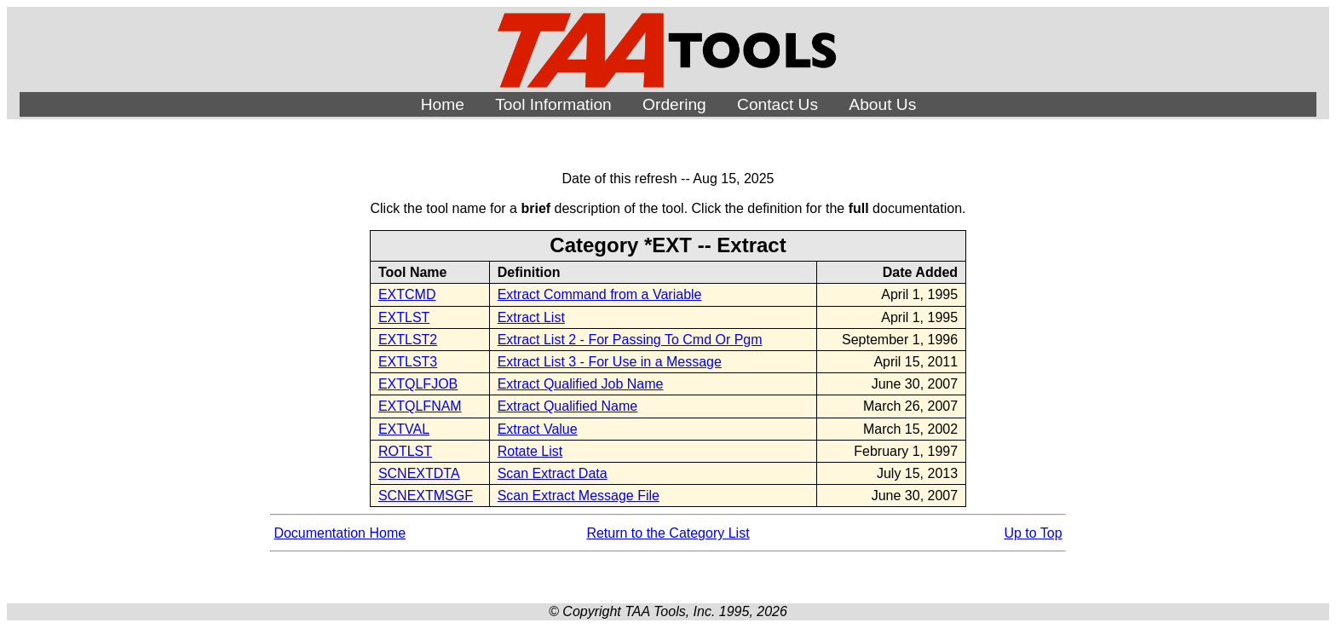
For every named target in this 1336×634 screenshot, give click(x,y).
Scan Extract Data (553, 473)
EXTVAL (403, 429)
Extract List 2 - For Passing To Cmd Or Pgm (630, 339)
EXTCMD (407, 294)
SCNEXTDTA (419, 473)
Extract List (531, 317)
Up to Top (1033, 533)
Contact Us (777, 104)
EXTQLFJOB (418, 384)
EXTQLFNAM (420, 406)
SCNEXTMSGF (425, 495)
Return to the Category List (667, 533)
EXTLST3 (407, 361)
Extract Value (538, 429)
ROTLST (405, 451)
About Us (882, 104)
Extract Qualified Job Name (581, 384)
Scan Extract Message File (578, 495)
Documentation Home (340, 533)
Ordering (674, 104)
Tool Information (553, 104)
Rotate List (530, 451)
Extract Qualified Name (568, 406)
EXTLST (403, 317)
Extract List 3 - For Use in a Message (610, 361)
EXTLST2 (407, 339)
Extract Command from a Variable (600, 294)
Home (442, 104)
